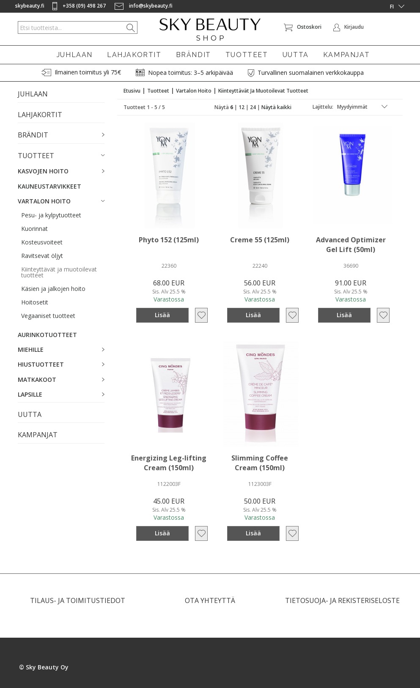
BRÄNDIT (193, 55)
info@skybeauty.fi (144, 5)
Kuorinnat (34, 229)
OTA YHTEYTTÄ (210, 600)
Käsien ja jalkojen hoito (53, 289)
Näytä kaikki (276, 107)
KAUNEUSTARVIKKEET (49, 186)
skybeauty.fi (29, 5)
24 (253, 107)
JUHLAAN (75, 55)
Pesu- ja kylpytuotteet (51, 215)
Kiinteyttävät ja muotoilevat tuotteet (59, 272)
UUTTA (296, 55)
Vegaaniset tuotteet (48, 316)
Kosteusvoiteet (42, 242)
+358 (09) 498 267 (79, 5)
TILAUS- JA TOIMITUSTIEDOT (77, 600)
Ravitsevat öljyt (42, 256)
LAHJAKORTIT (134, 55)
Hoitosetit (34, 302)
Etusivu (132, 90)
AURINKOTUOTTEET (47, 335)
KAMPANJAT (346, 55)
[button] (61, 135)
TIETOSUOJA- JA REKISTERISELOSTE (342, 600)
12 (241, 107)
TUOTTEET (246, 55)
